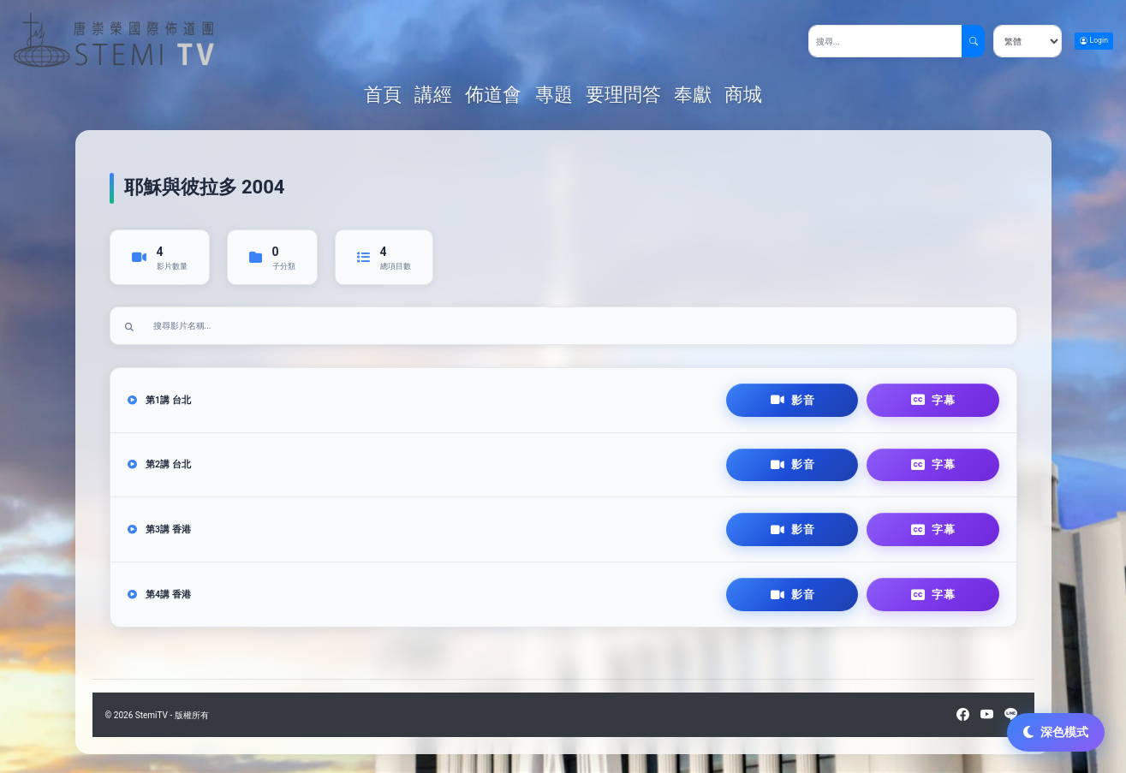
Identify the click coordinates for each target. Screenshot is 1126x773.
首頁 (388, 93)
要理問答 (622, 93)
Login (1094, 40)
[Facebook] (964, 717)
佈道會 (495, 93)
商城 (741, 93)
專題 (554, 93)
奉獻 (691, 93)
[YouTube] (987, 717)
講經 (436, 93)
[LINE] (1010, 717)
